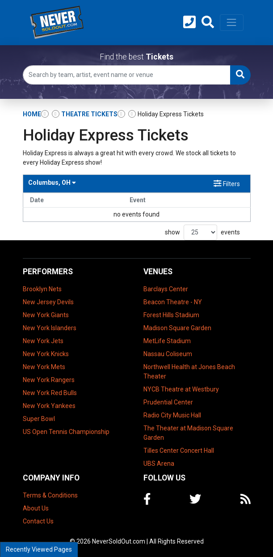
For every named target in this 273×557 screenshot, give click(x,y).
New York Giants (46, 315)
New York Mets (44, 366)
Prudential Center (168, 402)
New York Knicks (46, 353)
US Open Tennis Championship (66, 431)
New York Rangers (49, 379)
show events (202, 232)
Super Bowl (39, 418)
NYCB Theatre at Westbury (181, 389)
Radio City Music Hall (172, 415)
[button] (208, 22)
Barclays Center (165, 289)
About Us (36, 508)
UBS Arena (158, 463)
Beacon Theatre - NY (172, 302)
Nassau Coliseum (167, 353)
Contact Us (38, 521)
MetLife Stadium (167, 340)
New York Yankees (49, 405)
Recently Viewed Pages (39, 549)
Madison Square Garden (177, 328)
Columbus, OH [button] (52, 182)
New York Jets (43, 340)
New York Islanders (49, 328)
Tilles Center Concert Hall (178, 450)
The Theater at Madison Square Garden (188, 433)
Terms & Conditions (50, 495)
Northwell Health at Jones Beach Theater (189, 371)
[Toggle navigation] (231, 22)
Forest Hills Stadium (171, 315)
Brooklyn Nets (42, 289)
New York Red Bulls (50, 392)
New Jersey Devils (48, 302)
